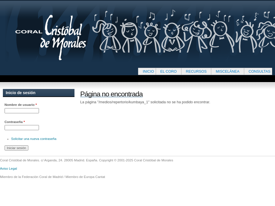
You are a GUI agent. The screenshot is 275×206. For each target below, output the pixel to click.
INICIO (148, 71)
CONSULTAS (259, 71)
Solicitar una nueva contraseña (33, 138)
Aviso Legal (8, 168)
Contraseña (15, 122)
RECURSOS (196, 71)
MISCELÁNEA (227, 71)
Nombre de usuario (21, 104)
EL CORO (168, 71)
